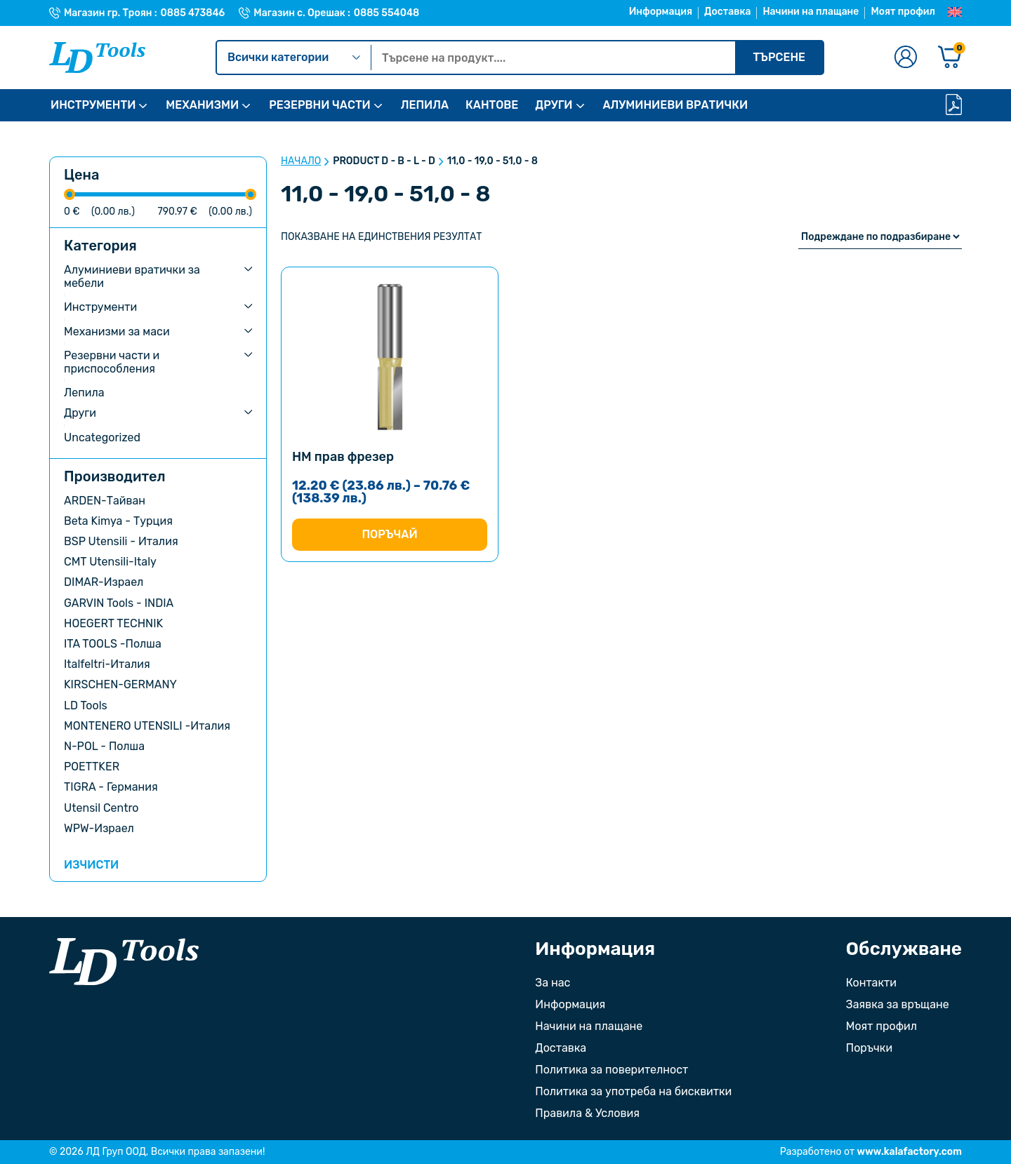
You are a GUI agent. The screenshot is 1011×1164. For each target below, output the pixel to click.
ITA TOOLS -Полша (112, 643)
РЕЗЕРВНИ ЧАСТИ (319, 105)
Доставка (727, 12)
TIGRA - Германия (111, 787)
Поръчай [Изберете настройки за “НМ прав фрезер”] (389, 534)
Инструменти (100, 307)
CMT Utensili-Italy (110, 561)
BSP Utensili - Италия (121, 541)
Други (80, 413)
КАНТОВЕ (491, 105)
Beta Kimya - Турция (118, 521)
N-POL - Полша (104, 746)
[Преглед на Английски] (955, 12)
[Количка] (950, 58)
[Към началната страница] (124, 961)
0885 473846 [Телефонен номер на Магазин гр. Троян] (193, 13)
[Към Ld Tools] (97, 57)
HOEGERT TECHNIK (113, 623)
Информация (660, 12)
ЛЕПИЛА (425, 105)
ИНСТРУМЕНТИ (93, 105)
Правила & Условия (587, 1113)
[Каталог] (954, 105)
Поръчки (869, 1048)
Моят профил (903, 12)
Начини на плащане (810, 12)
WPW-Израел (99, 828)
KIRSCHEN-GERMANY (120, 684)
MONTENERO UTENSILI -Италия (147, 725)
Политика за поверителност (611, 1069)
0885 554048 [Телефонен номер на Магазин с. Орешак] (386, 13)
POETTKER (91, 766)
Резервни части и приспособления (111, 362)
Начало (301, 161)
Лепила (84, 392)
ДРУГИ (553, 105)
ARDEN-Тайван (104, 500)
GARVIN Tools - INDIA (118, 603)
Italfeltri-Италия (107, 664)
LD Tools (85, 705)
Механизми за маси (117, 331)
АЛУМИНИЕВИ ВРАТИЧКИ (675, 105)
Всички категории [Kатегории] (293, 57)
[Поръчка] (880, 237)
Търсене (779, 57)
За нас (552, 982)
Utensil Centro (101, 808)
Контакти (871, 982)
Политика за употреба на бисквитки (633, 1091)
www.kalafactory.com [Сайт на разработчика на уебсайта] (909, 1152)
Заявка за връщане (897, 1004)
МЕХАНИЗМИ (202, 105)
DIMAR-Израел (103, 582)
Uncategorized (102, 437)
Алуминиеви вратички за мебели (132, 276)
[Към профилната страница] (905, 58)
